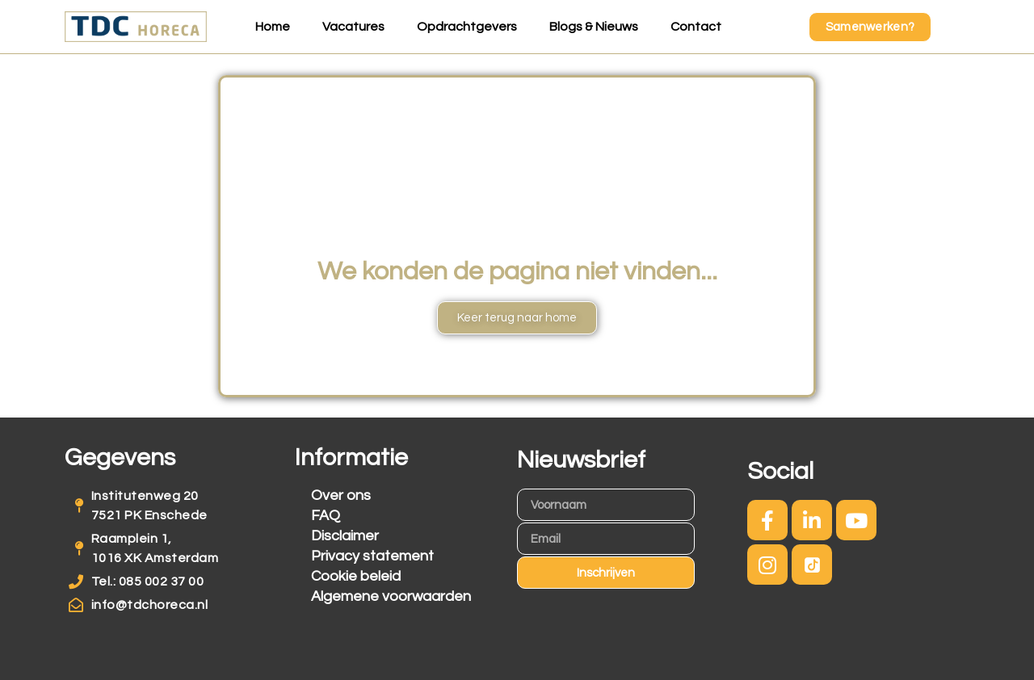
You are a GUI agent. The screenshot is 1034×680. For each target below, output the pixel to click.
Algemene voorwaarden (391, 596)
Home (272, 26)
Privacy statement (372, 556)
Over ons (341, 495)
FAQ (325, 515)
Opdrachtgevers (467, 26)
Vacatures (353, 26)
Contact (695, 26)
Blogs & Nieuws (593, 26)
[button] (870, 27)
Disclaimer (345, 536)
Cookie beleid (356, 576)
